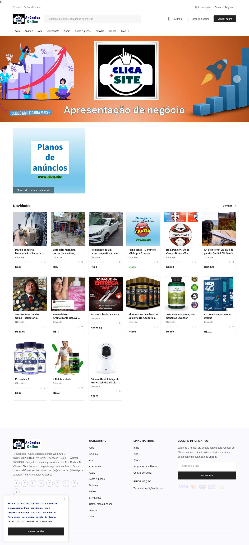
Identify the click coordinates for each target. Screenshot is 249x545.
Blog (135, 454)
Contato (17, 7)
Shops (136, 460)
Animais (29, 31)
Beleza (112, 31)
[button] (237, 79)
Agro (17, 31)
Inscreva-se (207, 475)
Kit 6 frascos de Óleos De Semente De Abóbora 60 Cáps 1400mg (143, 318)
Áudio (67, 31)
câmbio (93, 510)
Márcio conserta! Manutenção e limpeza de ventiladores (29, 253)
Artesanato (53, 31)
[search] (136, 19)
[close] (65, 498)
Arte (40, 31)
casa (91, 516)
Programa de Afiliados (145, 466)
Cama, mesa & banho (100, 504)
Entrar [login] (217, 7)
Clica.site (19, 257)
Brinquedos (95, 497)
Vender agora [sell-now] (225, 19)
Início (136, 447)
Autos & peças (83, 31)
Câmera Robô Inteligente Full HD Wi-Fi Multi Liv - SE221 (105, 382)
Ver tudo (229, 205)
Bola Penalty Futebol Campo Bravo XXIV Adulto (178, 253)
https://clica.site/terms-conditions (30, 522)
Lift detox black (62, 379)
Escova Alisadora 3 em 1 (105, 314)
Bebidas (99, 31)
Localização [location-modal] (203, 7)
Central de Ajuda (142, 472)
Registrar (229, 7)
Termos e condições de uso (148, 488)
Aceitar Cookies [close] (35, 531)
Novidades (22, 206)
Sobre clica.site (32, 7)
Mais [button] (125, 31)
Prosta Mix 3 (22, 379)
